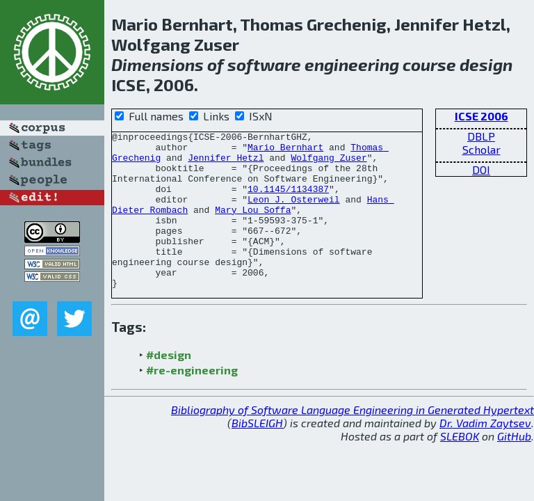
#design (168, 385)
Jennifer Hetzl (226, 163)
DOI (481, 169)
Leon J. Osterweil (294, 213)
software (264, 64)
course (429, 64)
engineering (352, 64)
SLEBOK (459, 467)
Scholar (481, 149)
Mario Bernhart (285, 151)
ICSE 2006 (481, 115)
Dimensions (157, 64)
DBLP (481, 136)
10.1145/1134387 (288, 201)
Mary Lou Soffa (253, 226)
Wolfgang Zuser (328, 163)
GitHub (514, 467)
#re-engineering (192, 401)
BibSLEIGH (257, 454)
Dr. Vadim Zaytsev (485, 454)
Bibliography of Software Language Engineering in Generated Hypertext (352, 440)
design (486, 64)
